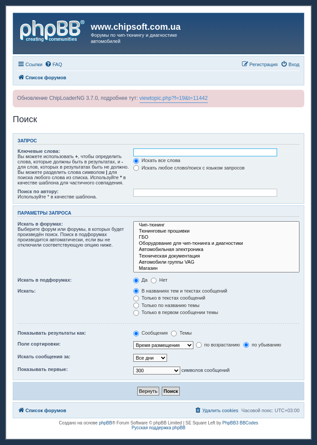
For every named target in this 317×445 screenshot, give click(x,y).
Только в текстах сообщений (169, 297)
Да (140, 280)
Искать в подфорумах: (45, 280)
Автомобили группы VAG (216, 262)
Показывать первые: (43, 369)
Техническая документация (216, 256)
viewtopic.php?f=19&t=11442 (173, 98)
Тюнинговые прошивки (216, 231)
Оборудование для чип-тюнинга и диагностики (216, 243)
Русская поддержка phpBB (158, 427)
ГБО (216, 237)
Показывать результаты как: (52, 333)
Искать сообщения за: (44, 356)
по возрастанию (218, 344)
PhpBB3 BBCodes (240, 422)
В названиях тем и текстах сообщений (180, 290)
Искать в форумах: (40, 223)
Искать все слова (157, 160)
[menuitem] (53, 64)
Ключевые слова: (39, 151)
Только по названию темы (166, 305)
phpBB (105, 422)
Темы (181, 333)
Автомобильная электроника (216, 250)
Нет (159, 280)
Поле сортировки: (39, 343)
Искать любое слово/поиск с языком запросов (189, 167)
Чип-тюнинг (216, 225)
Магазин (216, 268)
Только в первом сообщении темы (175, 312)
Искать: (27, 290)
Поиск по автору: (38, 191)
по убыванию (262, 344)
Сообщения (150, 333)
